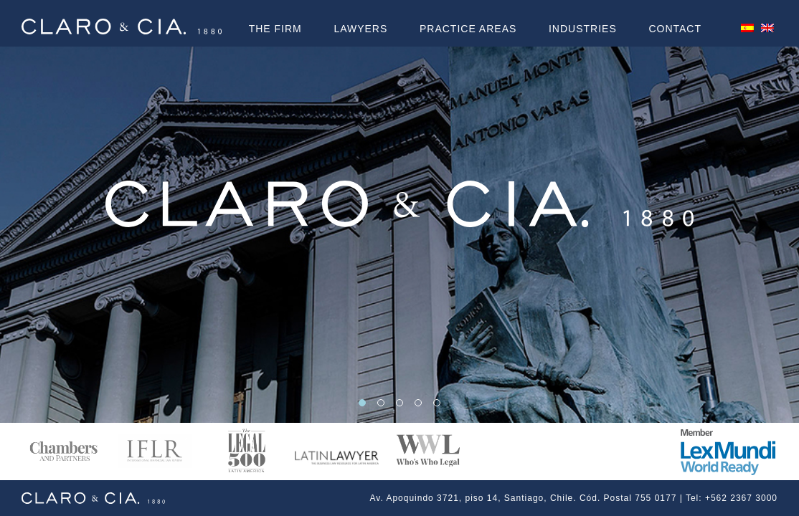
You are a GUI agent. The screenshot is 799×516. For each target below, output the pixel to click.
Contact (674, 28)
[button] (362, 402)
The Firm (275, 28)
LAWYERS (360, 28)
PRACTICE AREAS (468, 28)
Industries (583, 28)
